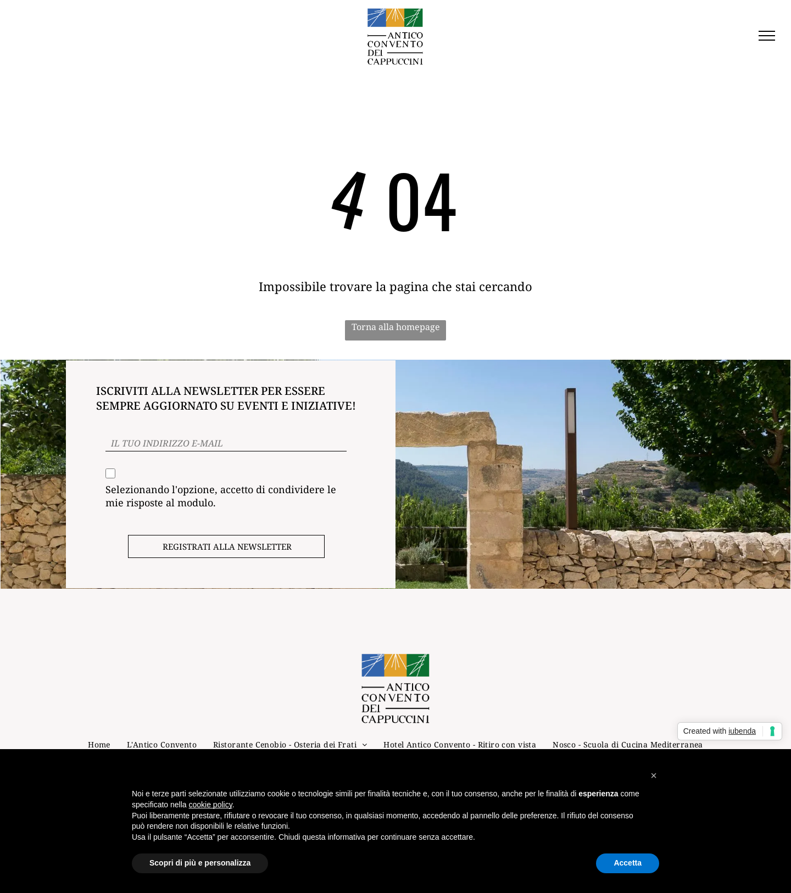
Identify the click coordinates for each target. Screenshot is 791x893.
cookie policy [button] (210, 804)
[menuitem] (99, 744)
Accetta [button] (628, 862)
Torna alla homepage (396, 327)
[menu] (767, 35)
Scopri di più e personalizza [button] (199, 862)
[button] (653, 775)
